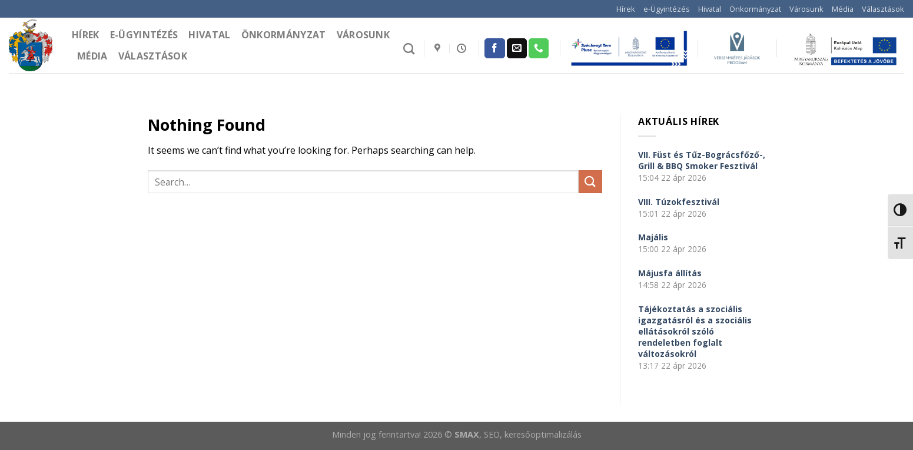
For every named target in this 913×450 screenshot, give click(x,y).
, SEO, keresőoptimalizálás (530, 434)
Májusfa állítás (670, 273)
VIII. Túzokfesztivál (678, 201)
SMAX (466, 434)
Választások (883, 9)
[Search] (408, 48)
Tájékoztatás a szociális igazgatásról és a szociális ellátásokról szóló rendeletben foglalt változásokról (695, 331)
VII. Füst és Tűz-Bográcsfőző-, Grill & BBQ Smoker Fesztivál (701, 160)
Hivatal (709, 9)
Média (843, 9)
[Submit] (590, 181)
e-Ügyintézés (666, 9)
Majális (653, 237)
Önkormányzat (755, 9)
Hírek (625, 9)
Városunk (806, 9)
